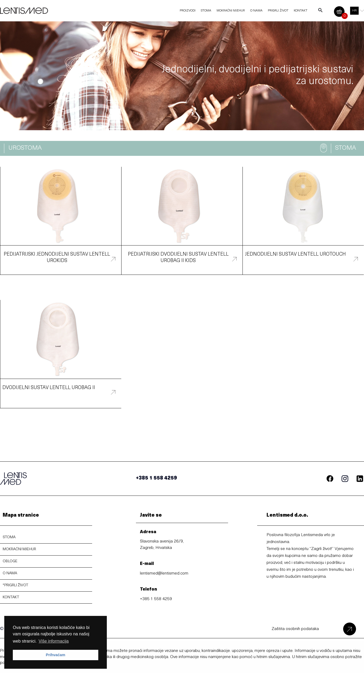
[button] (25, 148)
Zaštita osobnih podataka (295, 629)
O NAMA (10, 573)
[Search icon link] (320, 11)
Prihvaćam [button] (55, 655)
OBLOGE (10, 561)
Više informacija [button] (54, 641)
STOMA (9, 537)
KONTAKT (11, 597)
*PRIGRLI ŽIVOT (15, 585)
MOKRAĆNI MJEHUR (19, 549)
